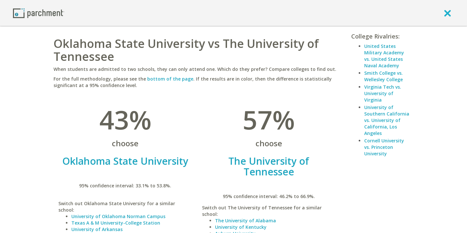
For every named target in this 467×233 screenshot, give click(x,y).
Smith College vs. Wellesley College (383, 76)
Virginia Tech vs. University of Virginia (382, 93)
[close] (447, 13)
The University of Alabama (245, 220)
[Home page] (38, 13)
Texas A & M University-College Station (115, 223)
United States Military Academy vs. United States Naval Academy (384, 56)
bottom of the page (170, 79)
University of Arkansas (97, 229)
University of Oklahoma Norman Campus (118, 216)
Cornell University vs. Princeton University (384, 147)
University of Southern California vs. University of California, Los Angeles (386, 120)
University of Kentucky (241, 227)
